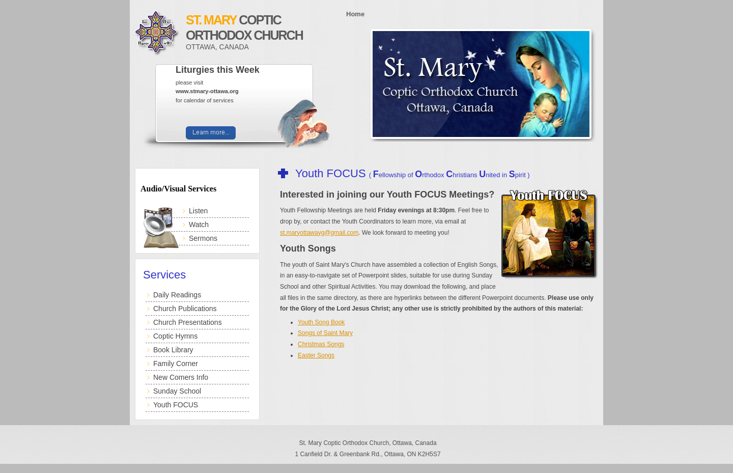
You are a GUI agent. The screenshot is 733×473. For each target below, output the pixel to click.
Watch (199, 224)
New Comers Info (180, 377)
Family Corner (175, 363)
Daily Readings (177, 295)
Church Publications (185, 308)
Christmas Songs (321, 344)
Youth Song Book (321, 322)
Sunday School (177, 391)
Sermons (203, 238)
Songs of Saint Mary (325, 333)
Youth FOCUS (175, 405)
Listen (198, 211)
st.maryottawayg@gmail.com (319, 232)
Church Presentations (187, 322)
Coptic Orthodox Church (262, 32)
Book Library (173, 350)
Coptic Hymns (175, 336)
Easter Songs (316, 355)
